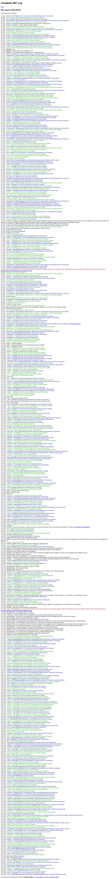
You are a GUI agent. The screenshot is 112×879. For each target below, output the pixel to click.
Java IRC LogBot (54, 877)
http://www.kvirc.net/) (75, 323)
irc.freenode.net (39, 877)
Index (2, 6)
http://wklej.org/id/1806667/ (82, 527)
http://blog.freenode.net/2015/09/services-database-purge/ (16, 270)
